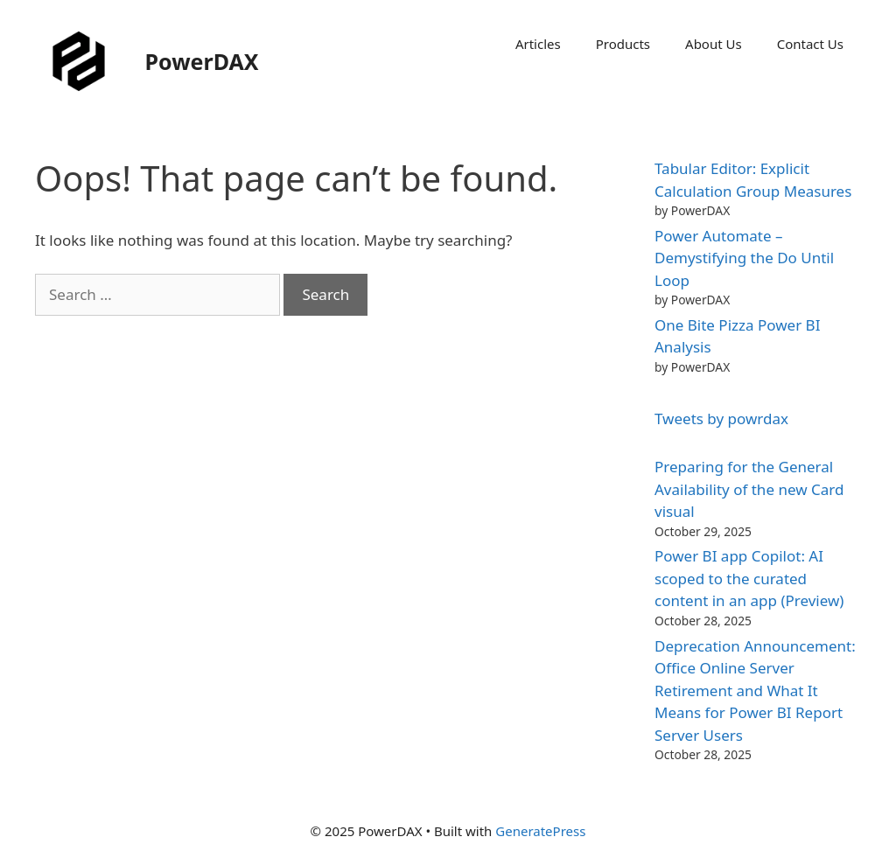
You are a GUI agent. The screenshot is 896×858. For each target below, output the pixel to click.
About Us (713, 43)
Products (623, 43)
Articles (538, 43)
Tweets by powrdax (721, 418)
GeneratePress (540, 831)
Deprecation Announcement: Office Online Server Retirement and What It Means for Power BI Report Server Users (755, 690)
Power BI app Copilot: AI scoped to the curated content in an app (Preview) (749, 578)
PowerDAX (202, 61)
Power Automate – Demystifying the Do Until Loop (744, 258)
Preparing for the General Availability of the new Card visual (749, 489)
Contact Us (810, 43)
